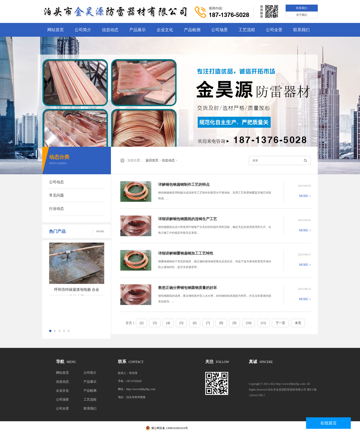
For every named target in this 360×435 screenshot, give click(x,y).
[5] (181, 323)
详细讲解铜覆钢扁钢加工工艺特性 (185, 253)
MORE (100, 231)
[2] (141, 323)
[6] (195, 323)
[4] (168, 323)
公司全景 (274, 30)
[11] (263, 323)
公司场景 (219, 30)
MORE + (305, 196)
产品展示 (137, 30)
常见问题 (56, 195)
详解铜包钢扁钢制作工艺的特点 (184, 184)
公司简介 (83, 30)
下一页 (280, 323)
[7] (208, 323)
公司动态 (56, 182)
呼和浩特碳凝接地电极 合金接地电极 (76, 291)
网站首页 (55, 30)
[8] (221, 323)
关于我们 (301, 15)
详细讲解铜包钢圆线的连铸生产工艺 (187, 219)
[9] (234, 323)
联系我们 (301, 8)
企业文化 (165, 30)
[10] (248, 323)
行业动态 (56, 209)
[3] (155, 323)
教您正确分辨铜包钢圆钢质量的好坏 (187, 288)
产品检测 (192, 30)
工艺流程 (247, 30)
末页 (298, 323)
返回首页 (152, 160)
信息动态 (110, 30)
